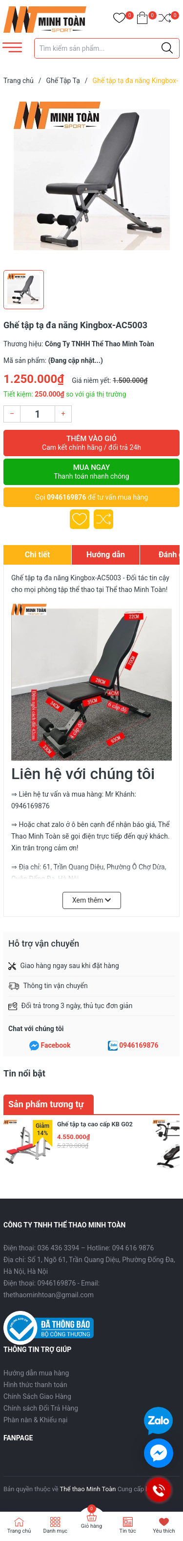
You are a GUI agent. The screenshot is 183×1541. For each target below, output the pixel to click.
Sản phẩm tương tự (46, 1104)
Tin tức (128, 1531)
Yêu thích (164, 1531)
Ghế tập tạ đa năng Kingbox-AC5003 (66, 578)
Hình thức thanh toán (35, 1385)
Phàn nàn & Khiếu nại (35, 1420)
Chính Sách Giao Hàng (37, 1396)
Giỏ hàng (91, 1526)
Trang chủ (19, 1531)
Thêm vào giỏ (91, 443)
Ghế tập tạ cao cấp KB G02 (95, 1124)
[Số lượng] (37, 413)
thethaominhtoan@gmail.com (48, 1295)
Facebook (56, 1045)
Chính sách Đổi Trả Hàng (40, 1408)
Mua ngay (91, 472)
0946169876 (66, 497)
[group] (91, 179)
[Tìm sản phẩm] (107, 48)
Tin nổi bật (24, 1073)
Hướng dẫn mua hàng (36, 1373)
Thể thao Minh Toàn (88, 1489)
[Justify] (167, 48)
